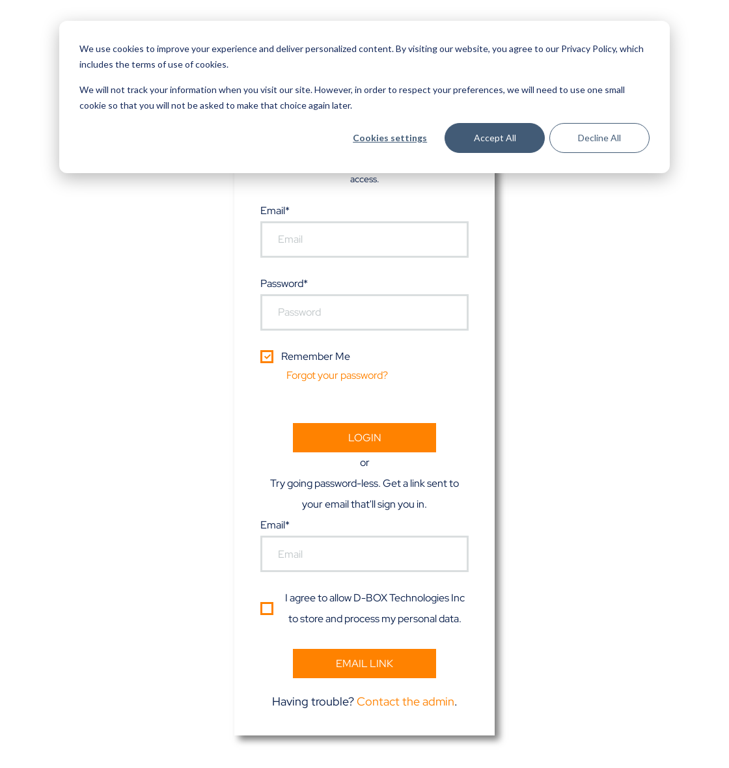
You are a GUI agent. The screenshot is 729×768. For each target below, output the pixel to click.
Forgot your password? (337, 375)
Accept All (495, 137)
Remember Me (315, 356)
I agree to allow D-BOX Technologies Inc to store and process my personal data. (375, 608)
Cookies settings (390, 137)
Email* (275, 210)
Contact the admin (405, 701)
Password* (284, 283)
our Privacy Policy (580, 48)
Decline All (599, 137)
